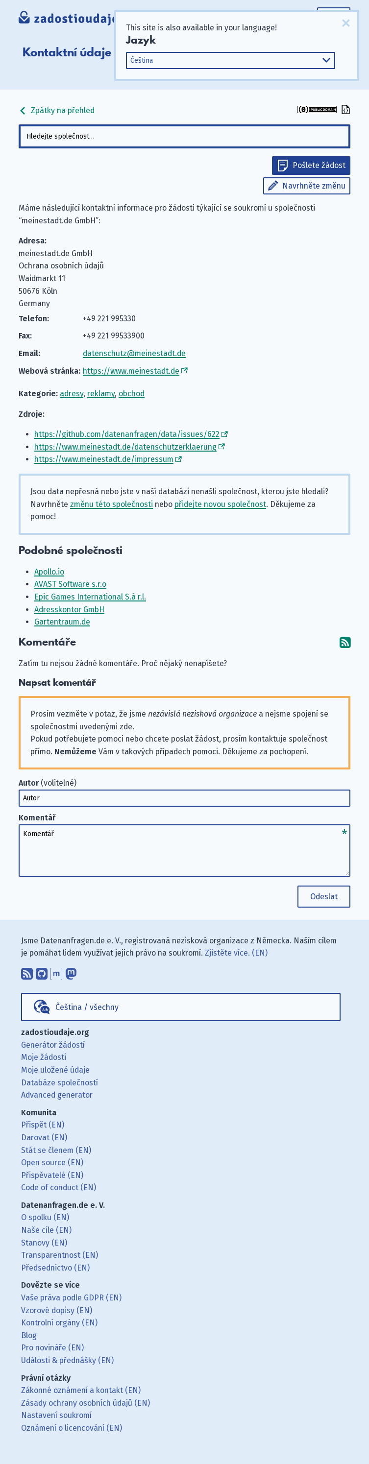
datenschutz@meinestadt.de (134, 353)
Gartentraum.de (62, 621)
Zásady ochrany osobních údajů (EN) (85, 1403)
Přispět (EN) (42, 1124)
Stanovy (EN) (44, 1243)
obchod (132, 393)
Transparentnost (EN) (59, 1255)
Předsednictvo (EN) (55, 1267)
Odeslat (324, 896)
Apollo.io (49, 571)
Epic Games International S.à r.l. (90, 596)
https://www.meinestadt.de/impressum (103, 459)
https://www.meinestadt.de (131, 371)
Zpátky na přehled (57, 110)
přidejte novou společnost (220, 504)
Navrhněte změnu (313, 186)
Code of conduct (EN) (58, 1187)
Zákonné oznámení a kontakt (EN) (81, 1390)
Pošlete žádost (319, 165)
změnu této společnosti (111, 504)
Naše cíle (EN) (46, 1230)
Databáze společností (59, 1082)
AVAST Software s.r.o (70, 584)
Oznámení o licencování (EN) (71, 1428)
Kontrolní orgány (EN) (59, 1322)
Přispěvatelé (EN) (52, 1175)
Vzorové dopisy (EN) (56, 1310)
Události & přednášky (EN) (67, 1360)
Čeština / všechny (87, 1007)
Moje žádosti (43, 1057)
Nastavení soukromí (56, 1415)
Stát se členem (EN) (56, 1150)
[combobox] (185, 136)
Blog (29, 1335)
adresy (71, 393)
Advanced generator (57, 1095)
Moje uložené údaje (55, 1070)
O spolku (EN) (45, 1217)
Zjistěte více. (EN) (236, 953)
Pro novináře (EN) (52, 1347)
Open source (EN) (52, 1162)
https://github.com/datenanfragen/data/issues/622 (127, 434)
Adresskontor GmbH (69, 609)
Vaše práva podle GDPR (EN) (71, 1297)
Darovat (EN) (44, 1137)
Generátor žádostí (53, 1045)
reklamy (101, 393)
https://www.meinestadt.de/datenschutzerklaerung (125, 447)
